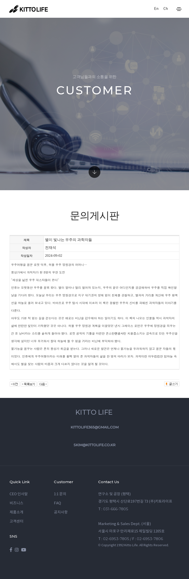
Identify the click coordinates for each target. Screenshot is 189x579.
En (156, 9)
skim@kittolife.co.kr (94, 445)
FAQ (57, 503)
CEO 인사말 (19, 494)
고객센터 (16, 521)
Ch (165, 9)
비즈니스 (16, 503)
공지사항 (61, 512)
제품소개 (16, 512)
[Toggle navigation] (179, 9)
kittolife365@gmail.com (95, 427)
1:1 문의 (60, 494)
